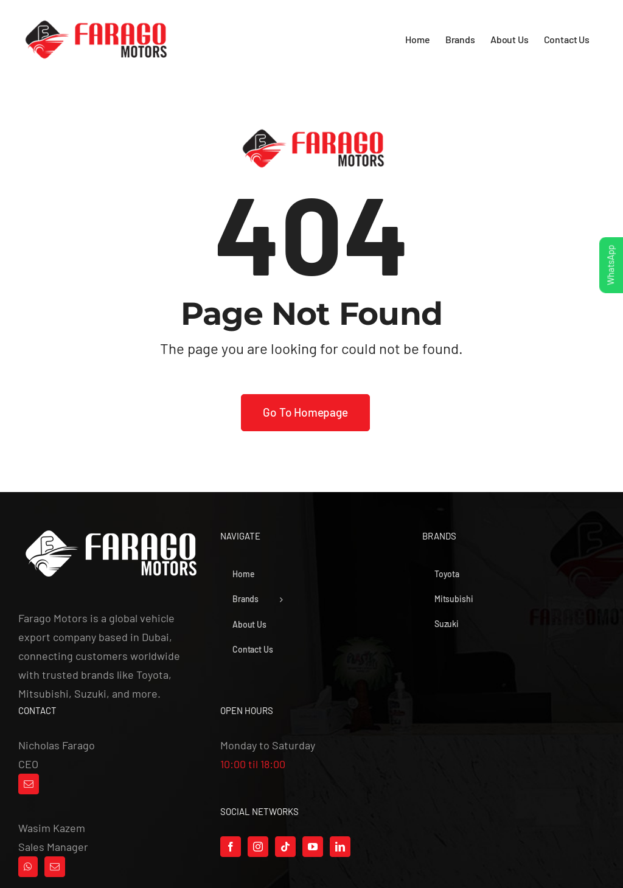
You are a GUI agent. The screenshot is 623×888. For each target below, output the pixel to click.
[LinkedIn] (340, 846)
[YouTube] (312, 846)
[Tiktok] (285, 846)
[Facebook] (230, 846)
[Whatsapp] (28, 866)
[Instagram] (258, 846)
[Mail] (28, 784)
